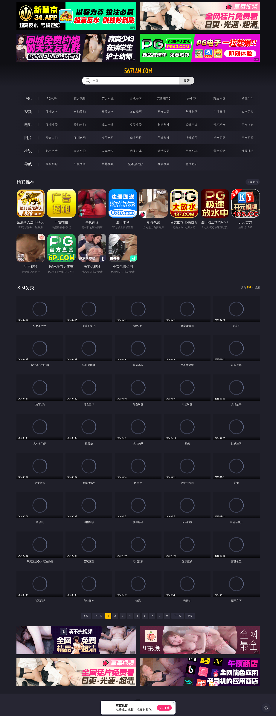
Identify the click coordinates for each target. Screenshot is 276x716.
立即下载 (164, 707)
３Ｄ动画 (136, 112)
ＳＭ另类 (248, 112)
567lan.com (138, 71)
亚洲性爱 (52, 125)
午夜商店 (80, 164)
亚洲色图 (80, 138)
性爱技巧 (248, 151)
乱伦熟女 (219, 125)
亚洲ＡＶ (52, 112)
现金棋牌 (219, 98)
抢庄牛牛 (248, 98)
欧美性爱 (136, 125)
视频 (28, 111)
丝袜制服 (192, 112)
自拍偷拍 (80, 112)
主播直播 (219, 112)
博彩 (28, 98)
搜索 (187, 81)
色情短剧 (192, 164)
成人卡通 (108, 125)
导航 (28, 163)
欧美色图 (108, 138)
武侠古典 (136, 151)
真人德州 (80, 98)
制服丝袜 (164, 125)
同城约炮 (52, 164)
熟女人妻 (164, 112)
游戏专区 (136, 98)
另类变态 (248, 125)
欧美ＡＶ (108, 112)
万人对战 (108, 98)
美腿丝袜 (164, 138)
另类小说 (192, 151)
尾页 (190, 615)
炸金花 (191, 98)
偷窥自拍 (52, 138)
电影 (28, 124)
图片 (28, 137)
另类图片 (248, 138)
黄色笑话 (219, 151)
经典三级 (192, 125)
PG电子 (52, 98)
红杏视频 (164, 164)
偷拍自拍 (80, 125)
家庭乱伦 (80, 151)
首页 (86, 615)
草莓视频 (108, 164)
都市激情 (52, 151)
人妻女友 (108, 151)
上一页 (98, 615)
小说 (28, 150)
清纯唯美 (192, 138)
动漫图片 (136, 138)
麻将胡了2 (163, 98)
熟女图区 (219, 138)
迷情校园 (164, 151)
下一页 (178, 615)
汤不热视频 (135, 164)
